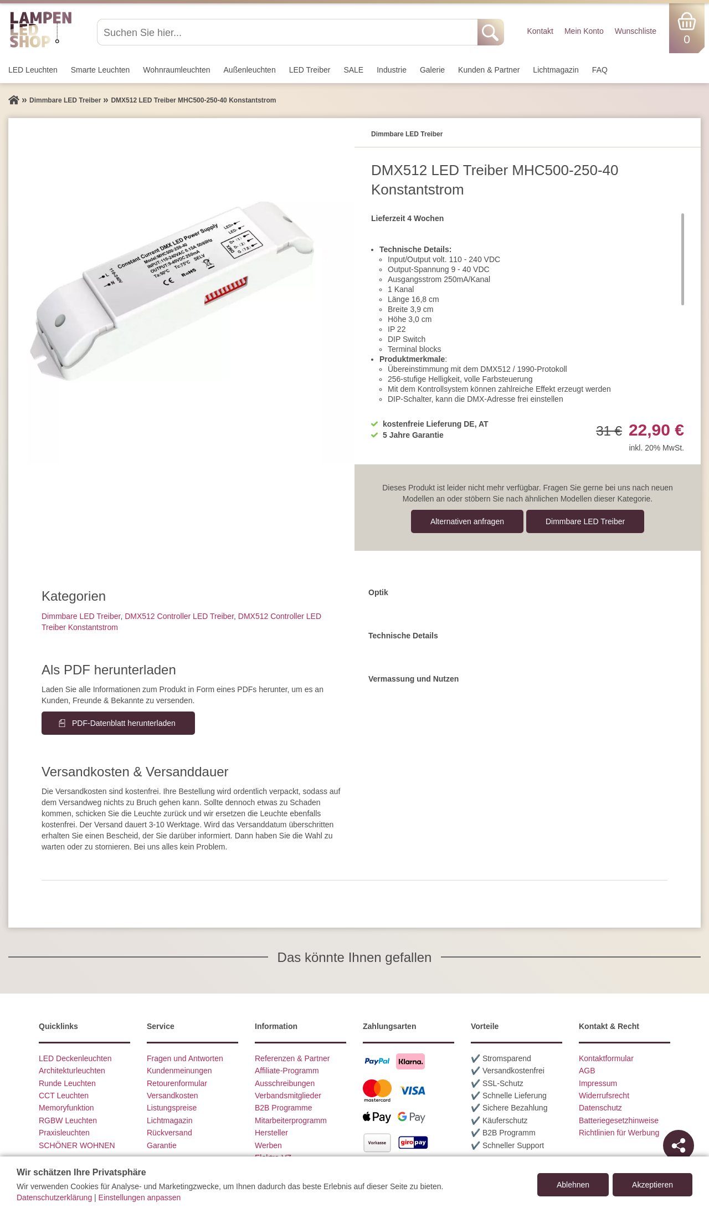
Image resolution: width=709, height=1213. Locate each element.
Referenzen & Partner (292, 1058)
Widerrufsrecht (604, 1095)
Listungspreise (172, 1107)
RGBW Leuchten (68, 1120)
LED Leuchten (33, 69)
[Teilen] (678, 1145)
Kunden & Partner (489, 69)
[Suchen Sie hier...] (288, 32)
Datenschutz (600, 1107)
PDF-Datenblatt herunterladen (124, 723)
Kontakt (540, 31)
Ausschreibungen (285, 1083)
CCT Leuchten (64, 1095)
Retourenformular (177, 1083)
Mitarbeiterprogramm (291, 1120)
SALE (353, 69)
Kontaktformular (606, 1058)
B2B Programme (283, 1107)
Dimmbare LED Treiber (585, 521)
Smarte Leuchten (100, 69)
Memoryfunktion (66, 1107)
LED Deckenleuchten (75, 1058)
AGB (587, 1070)
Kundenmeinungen (179, 1070)
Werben (268, 1145)
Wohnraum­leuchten (176, 69)
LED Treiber (310, 69)
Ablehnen (573, 1184)
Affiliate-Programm (287, 1070)
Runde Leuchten (67, 1083)
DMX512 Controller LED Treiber (179, 616)
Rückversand (169, 1132)
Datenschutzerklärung (54, 1197)
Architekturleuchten (72, 1070)
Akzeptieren (652, 1184)
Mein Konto (584, 31)
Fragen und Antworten (185, 1058)
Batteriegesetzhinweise (619, 1120)
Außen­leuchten (250, 69)
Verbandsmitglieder (288, 1095)
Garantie (162, 1145)
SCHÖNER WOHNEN (77, 1145)
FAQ (600, 69)
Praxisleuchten (64, 1132)
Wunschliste (635, 31)
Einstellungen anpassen (140, 1197)
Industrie (392, 69)
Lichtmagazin (556, 69)
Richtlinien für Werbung (619, 1132)
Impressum (598, 1083)
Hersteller (271, 1132)
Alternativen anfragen (467, 521)
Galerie (432, 69)
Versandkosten (172, 1095)
